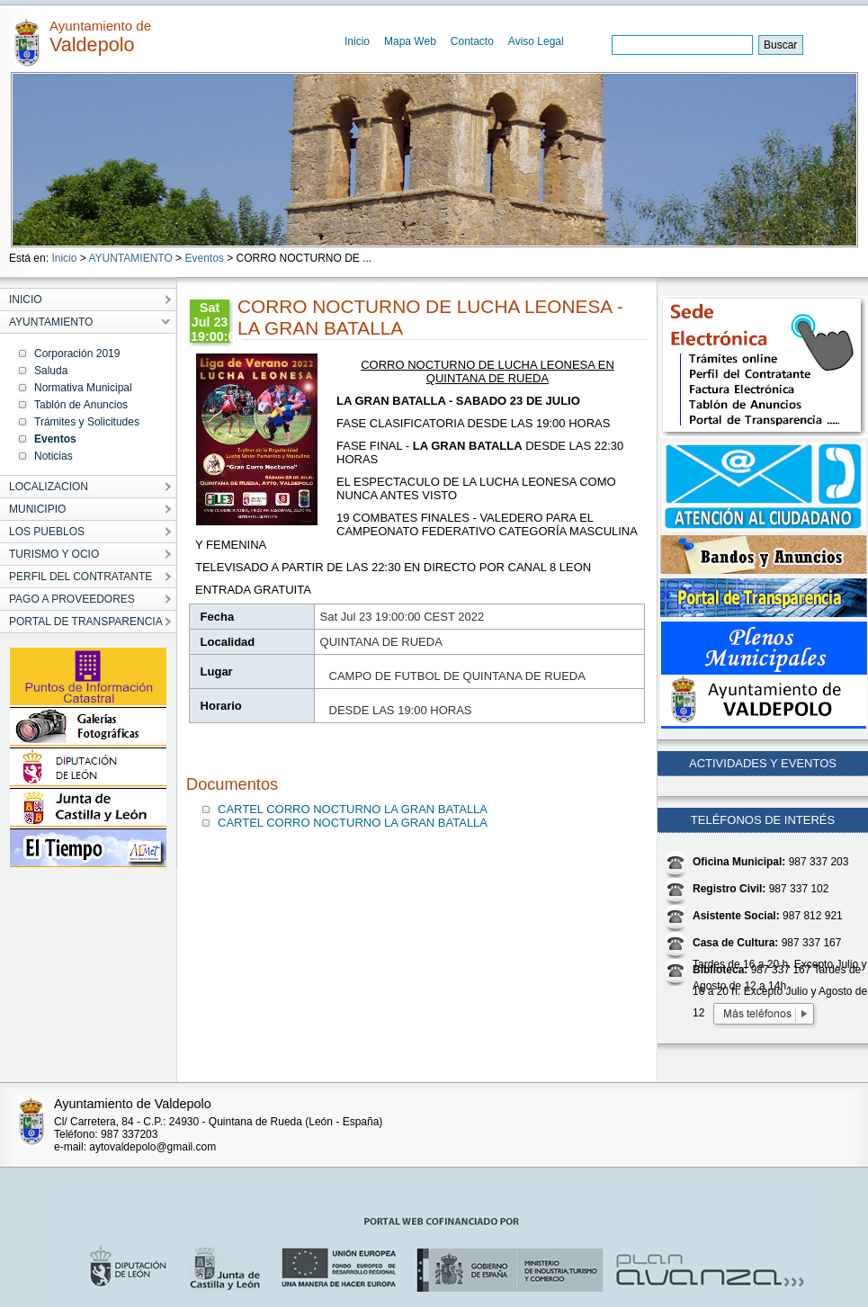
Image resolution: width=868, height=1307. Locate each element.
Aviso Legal (536, 41)
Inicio (357, 41)
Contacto (472, 41)
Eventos (203, 258)
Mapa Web (410, 41)
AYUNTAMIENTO (130, 258)
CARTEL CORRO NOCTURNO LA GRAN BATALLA (353, 809)
